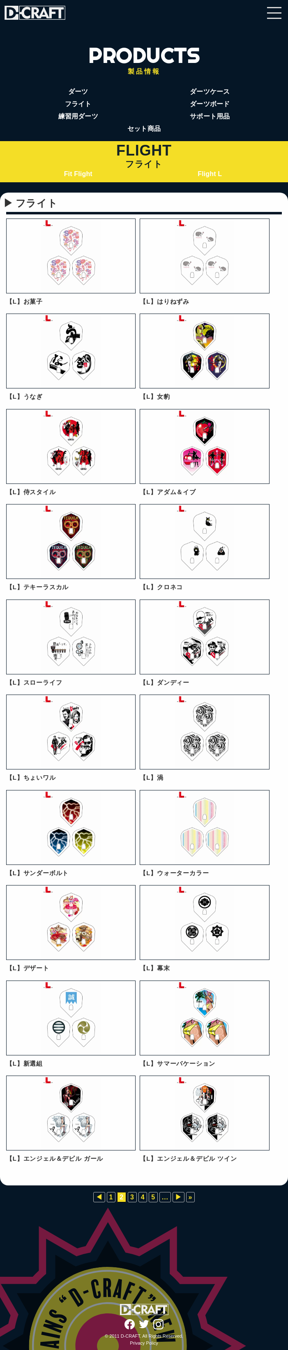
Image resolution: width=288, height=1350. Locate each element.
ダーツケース (210, 91)
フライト (78, 103)
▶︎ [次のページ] (178, 1197)
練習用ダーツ (78, 116)
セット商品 (144, 128)
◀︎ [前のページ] (99, 1197)
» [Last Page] (191, 1197)
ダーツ (78, 91)
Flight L (210, 173)
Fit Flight (78, 173)
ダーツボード (210, 103)
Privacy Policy (144, 1343)
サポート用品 (210, 116)
